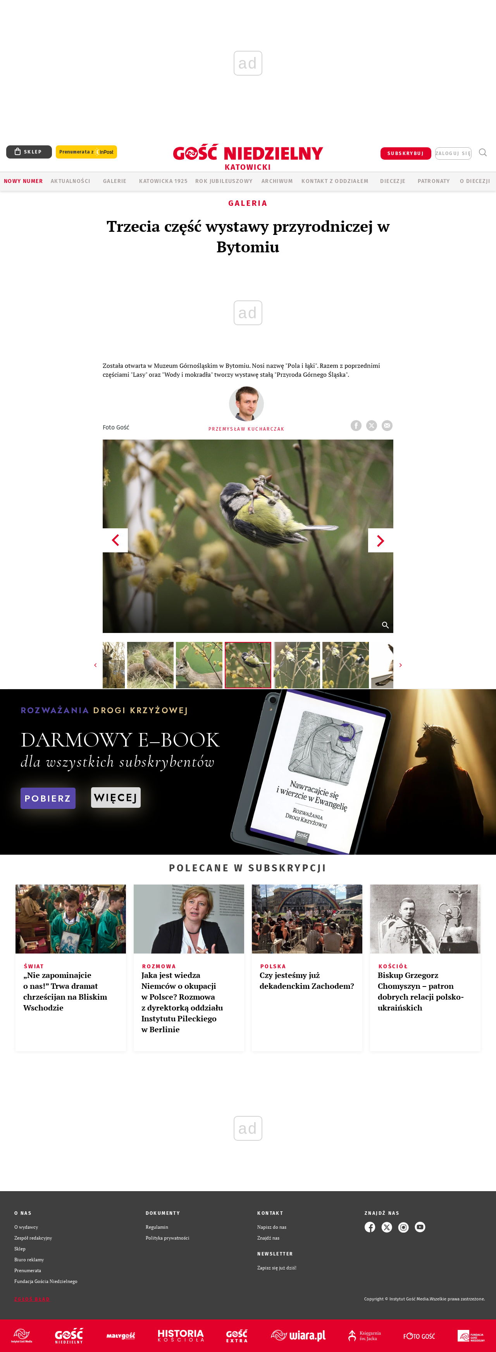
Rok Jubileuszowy (224, 181)
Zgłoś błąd (32, 1299)
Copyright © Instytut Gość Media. (397, 1299)
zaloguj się (453, 153)
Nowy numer (23, 181)
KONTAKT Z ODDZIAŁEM (335, 181)
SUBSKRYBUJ (406, 153)
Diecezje (392, 181)
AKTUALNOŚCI (70, 181)
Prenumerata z (86, 152)
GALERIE (115, 181)
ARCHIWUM (277, 181)
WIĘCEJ (116, 797)
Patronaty (434, 181)
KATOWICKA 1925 (163, 181)
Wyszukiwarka (482, 152)
